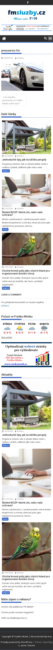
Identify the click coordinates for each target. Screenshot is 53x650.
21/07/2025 (7, 208)
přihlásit (5, 305)
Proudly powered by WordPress (16, 642)
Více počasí (6, 337)
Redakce (19, 58)
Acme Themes (28, 645)
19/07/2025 (7, 267)
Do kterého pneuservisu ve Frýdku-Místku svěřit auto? (12, 100)
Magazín (6, 171)
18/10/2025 (7, 156)
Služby (5, 229)
